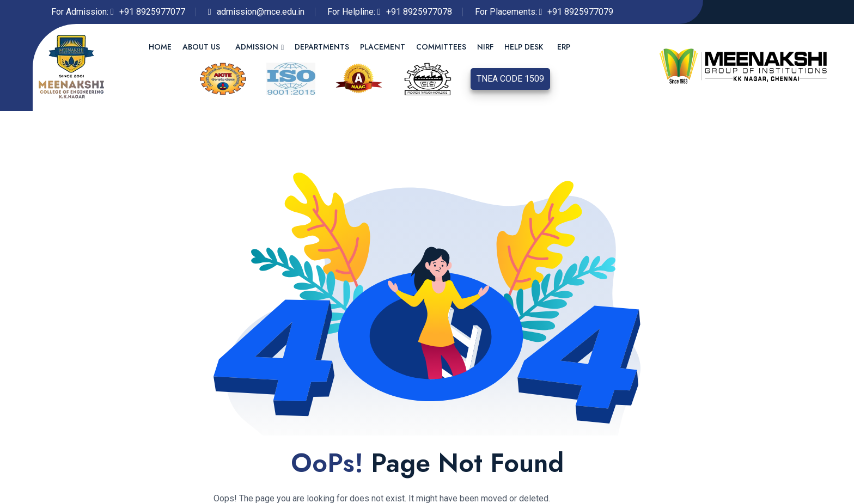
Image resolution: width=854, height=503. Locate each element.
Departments (322, 46)
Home (160, 46)
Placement (382, 46)
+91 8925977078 (419, 12)
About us (201, 46)
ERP (563, 46)
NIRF (485, 46)
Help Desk (523, 46)
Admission (256, 46)
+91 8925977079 (580, 12)
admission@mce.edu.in (260, 12)
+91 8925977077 (152, 12)
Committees (441, 46)
